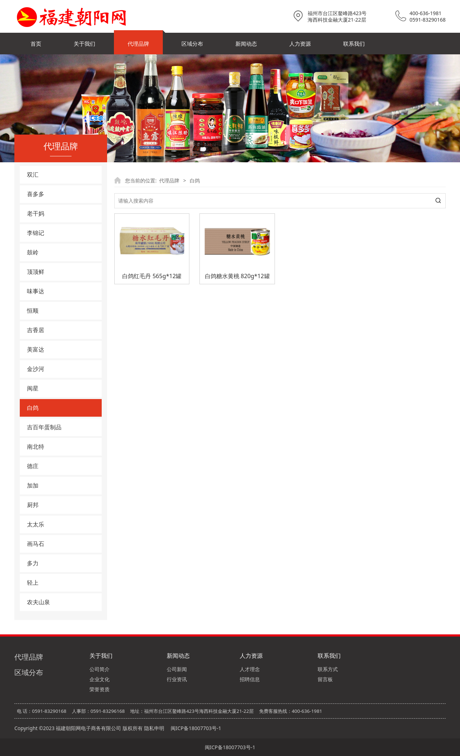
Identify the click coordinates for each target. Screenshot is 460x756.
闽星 (32, 388)
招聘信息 (250, 679)
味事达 (35, 291)
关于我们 (84, 43)
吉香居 (35, 330)
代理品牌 (138, 43)
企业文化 (99, 679)
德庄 (32, 466)
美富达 (35, 349)
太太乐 (35, 524)
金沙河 (35, 369)
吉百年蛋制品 (44, 427)
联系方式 (328, 669)
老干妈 (35, 213)
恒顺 (32, 310)
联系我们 (354, 43)
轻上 (32, 583)
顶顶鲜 (35, 272)
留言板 (325, 679)
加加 (32, 485)
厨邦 (32, 505)
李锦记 (35, 233)
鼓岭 (32, 252)
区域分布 (192, 43)
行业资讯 (177, 679)
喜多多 (35, 194)
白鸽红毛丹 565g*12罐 (151, 276)
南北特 (35, 447)
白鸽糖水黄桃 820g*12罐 (237, 276)
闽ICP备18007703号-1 (196, 728)
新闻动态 (246, 43)
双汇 (32, 174)
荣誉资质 (99, 689)
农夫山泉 (38, 602)
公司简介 (99, 669)
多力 (32, 563)
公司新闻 (177, 669)
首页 (36, 43)
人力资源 (300, 43)
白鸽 (32, 408)
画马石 (35, 544)
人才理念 (250, 669)
